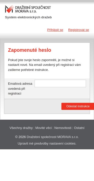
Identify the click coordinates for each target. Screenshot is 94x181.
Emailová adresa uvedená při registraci (20, 88)
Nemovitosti (62, 128)
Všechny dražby (21, 128)
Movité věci (43, 128)
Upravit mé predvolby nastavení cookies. (47, 143)
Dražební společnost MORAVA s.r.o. (53, 137)
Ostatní (79, 128)
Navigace (9, 29)
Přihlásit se (55, 30)
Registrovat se (78, 30)
